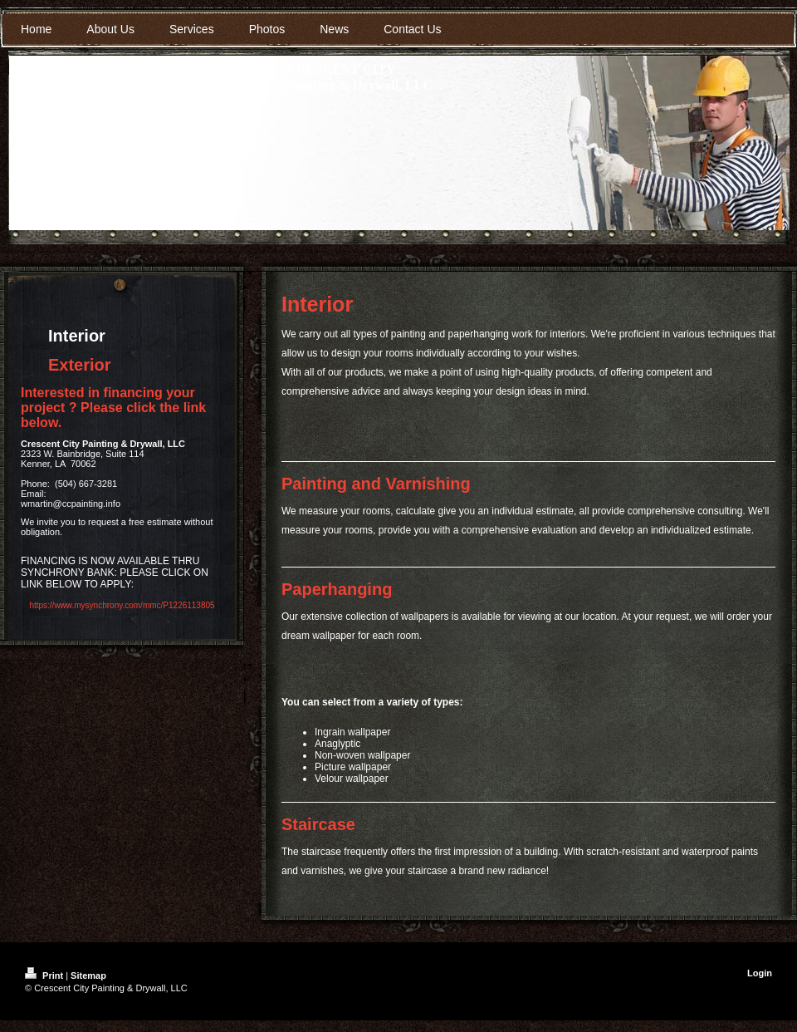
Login (759, 973)
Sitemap (88, 975)
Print (45, 975)
